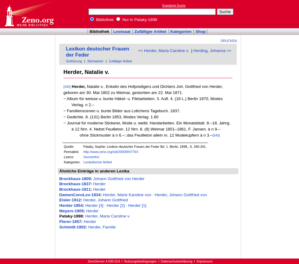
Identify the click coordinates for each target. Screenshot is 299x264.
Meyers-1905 (71, 211)
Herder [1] (137, 205)
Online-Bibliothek (29, 14)
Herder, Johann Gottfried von (181, 195)
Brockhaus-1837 (75, 184)
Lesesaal (121, 31)
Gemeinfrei (91, 157)
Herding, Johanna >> (212, 50)
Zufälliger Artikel (151, 31)
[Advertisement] (270, 14)
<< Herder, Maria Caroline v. (163, 50)
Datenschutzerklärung (177, 261)
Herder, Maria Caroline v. (107, 216)
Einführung (74, 61)
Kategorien (181, 31)
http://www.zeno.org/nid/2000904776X (110, 152)
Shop (201, 31)
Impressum (204, 261)
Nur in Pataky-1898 (136, 19)
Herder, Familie (102, 227)
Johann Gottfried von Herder (118, 178)
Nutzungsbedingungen (140, 261)
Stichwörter (95, 61)
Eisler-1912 (70, 200)
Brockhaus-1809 (75, 178)
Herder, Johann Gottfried (105, 200)
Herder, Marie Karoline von (127, 195)
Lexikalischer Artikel (97, 162)
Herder (99, 184)
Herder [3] (94, 205)
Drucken (229, 41)
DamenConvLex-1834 (79, 195)
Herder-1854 (71, 205)
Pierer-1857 (70, 221)
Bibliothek (102, 19)
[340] (67, 87)
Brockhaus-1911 (75, 189)
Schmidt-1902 (72, 227)
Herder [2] (116, 205)
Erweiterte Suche (174, 5)
